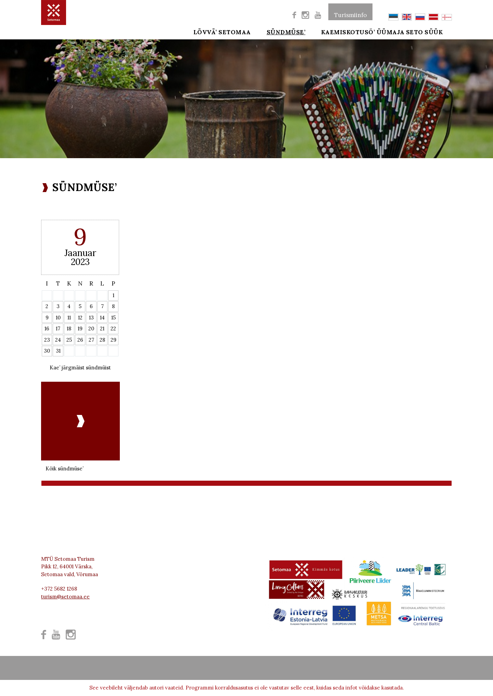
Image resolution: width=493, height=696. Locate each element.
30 (47, 350)
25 (69, 340)
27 (91, 340)
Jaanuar (80, 252)
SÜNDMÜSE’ (281, 31)
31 (58, 350)
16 (47, 328)
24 (58, 340)
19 (80, 328)
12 (80, 317)
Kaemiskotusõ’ (339, 31)
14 (102, 317)
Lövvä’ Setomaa (222, 31)
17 (58, 328)
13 (91, 317)
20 (91, 328)
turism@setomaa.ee (65, 596)
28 (102, 340)
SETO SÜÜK (434, 31)
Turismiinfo (350, 11)
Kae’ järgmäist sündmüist (80, 367)
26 (80, 340)
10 (58, 317)
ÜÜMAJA (391, 31)
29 (113, 340)
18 (69, 328)
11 (69, 317)
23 (47, 340)
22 (113, 328)
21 (102, 328)
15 (113, 317)
